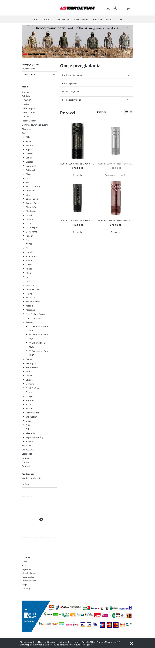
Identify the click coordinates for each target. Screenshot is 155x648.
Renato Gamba (33, 367)
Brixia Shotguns (33, 186)
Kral (28, 281)
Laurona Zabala (33, 289)
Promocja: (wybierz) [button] (71, 99)
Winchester (31, 416)
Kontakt (26, 457)
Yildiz (28, 420)
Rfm (28, 371)
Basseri (29, 153)
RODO (24, 565)
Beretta (29, 161)
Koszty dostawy (28, 577)
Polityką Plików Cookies (93, 642)
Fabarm (29, 235)
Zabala (29, 425)
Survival (25, 104)
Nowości (26, 462)
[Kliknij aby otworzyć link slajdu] (72, 41)
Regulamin (26, 569)
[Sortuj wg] (110, 112)
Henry (29, 260)
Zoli (27, 429)
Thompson (31, 400)
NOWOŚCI (27, 100)
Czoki (24, 133)
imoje (24, 584)
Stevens (29, 392)
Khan (28, 272)
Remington (31, 363)
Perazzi (29, 322)
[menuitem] (34, 20)
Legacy (29, 293)
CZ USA (29, 223)
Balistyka (26, 96)
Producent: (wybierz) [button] (72, 75)
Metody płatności (29, 573)
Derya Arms (31, 231)
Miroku (29, 305)
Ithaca (29, 268)
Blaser (29, 174)
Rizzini (29, 375)
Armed (29, 141)
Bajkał (28, 149)
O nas (24, 561)
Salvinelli (30, 441)
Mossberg (30, 309)
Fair (27, 240)
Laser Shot (27, 453)
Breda (28, 182)
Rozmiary (26, 588)
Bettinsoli (30, 170)
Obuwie (25, 116)
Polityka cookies (29, 580)
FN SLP (29, 244)
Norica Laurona (33, 318)
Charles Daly (31, 211)
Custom (29, 219)
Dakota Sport (32, 227)
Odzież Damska (29, 112)
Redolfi (29, 359)
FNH (28, 248)
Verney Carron (33, 412)
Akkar (28, 137)
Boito (28, 178)
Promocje (26, 466)
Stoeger (29, 396)
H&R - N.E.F (31, 256)
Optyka (25, 91)
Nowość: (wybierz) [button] (70, 91)
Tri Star (29, 408)
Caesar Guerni (32, 198)
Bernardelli (31, 165)
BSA (28, 194)
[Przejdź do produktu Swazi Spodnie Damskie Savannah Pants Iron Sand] (39, 519)
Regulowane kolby (34, 437)
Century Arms (32, 203)
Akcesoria (26, 128)
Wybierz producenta (31, 478)
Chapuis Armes (33, 207)
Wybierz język (28, 69)
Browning (30, 190)
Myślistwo (26, 445)
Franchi (29, 252)
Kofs (28, 277)
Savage (29, 379)
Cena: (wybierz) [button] (69, 83)
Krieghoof (30, 285)
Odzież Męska (28, 108)
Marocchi (30, 297)
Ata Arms (30, 145)
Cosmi (29, 215)
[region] (77, 41)
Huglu (29, 264)
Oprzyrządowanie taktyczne (35, 124)
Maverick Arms (33, 301)
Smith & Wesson (33, 388)
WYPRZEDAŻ (28, 449)
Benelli (29, 157)
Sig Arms (30, 383)
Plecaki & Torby (29, 120)
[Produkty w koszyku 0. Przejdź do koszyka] (128, 9)
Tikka (28, 404)
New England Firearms (36, 314)
